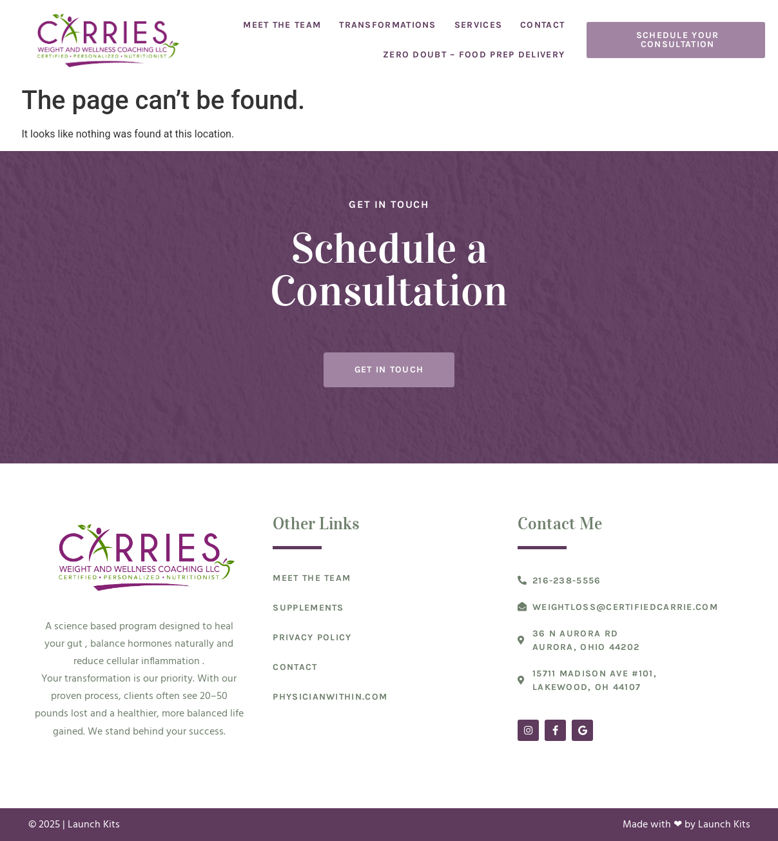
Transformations (387, 24)
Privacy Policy (312, 637)
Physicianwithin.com (330, 696)
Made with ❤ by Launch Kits (686, 824)
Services (478, 24)
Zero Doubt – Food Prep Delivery (474, 54)
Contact (542, 24)
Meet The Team (282, 24)
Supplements (308, 607)
